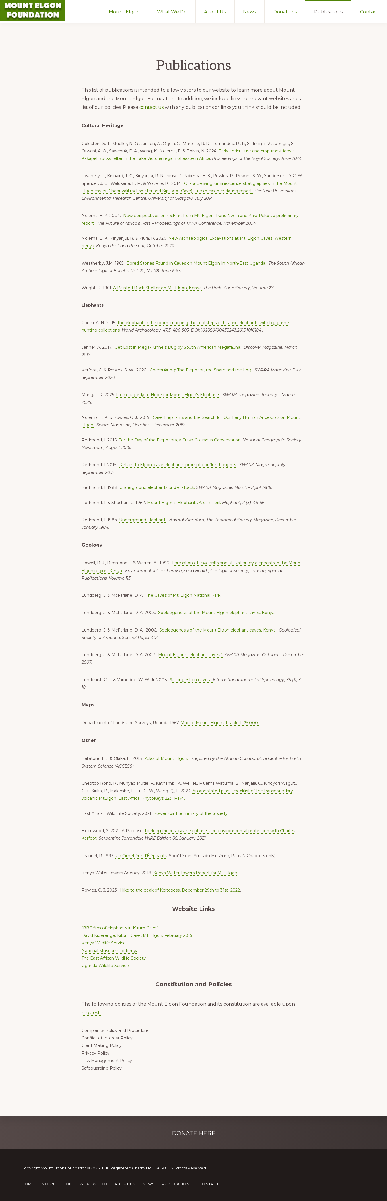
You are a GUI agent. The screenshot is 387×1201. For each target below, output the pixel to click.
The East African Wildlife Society (114, 958)
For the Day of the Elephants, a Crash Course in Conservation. (180, 440)
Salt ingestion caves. (191, 679)
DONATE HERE (194, 1133)
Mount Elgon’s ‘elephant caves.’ (190, 654)
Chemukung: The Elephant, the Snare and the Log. (201, 370)
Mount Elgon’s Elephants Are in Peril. (184, 502)
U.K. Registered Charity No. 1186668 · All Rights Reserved (154, 1168)
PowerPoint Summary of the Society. (191, 813)
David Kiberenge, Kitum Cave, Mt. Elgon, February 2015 (137, 935)
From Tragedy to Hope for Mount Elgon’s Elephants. (168, 394)
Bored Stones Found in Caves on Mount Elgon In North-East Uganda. (196, 263)
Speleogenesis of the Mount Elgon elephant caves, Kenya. (216, 612)
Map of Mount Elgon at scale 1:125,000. (220, 722)
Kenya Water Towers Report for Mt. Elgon (195, 872)
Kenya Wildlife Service (104, 943)
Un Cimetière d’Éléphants (141, 855)
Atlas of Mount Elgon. (166, 758)
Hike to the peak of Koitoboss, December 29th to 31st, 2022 (179, 890)
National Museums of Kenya (110, 950)
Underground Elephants (143, 519)
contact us (151, 107)
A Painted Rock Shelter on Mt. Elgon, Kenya (157, 287)
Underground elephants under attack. (157, 487)
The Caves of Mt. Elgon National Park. (183, 595)
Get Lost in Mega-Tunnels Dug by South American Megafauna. (178, 347)
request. (91, 1012)
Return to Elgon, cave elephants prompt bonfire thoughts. (178, 464)
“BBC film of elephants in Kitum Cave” (120, 928)
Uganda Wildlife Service (105, 965)
